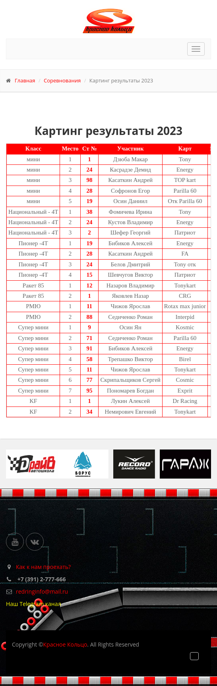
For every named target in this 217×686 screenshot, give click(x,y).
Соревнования (62, 80)
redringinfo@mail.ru (42, 591)
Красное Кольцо (65, 644)
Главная (25, 80)
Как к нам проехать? (43, 567)
